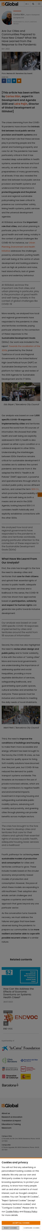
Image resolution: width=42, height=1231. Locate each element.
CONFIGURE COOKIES (31, 1228)
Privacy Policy (30, 1211)
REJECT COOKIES (10, 1228)
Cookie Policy (12, 1211)
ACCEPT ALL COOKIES (21, 1223)
